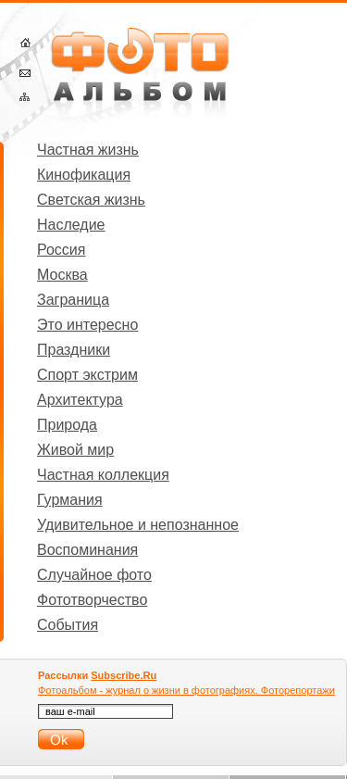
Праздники (73, 350)
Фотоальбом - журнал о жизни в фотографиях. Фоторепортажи (186, 690)
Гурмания (70, 500)
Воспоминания (87, 550)
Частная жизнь (88, 149)
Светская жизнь (91, 199)
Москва (62, 275)
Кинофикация (83, 174)
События (67, 625)
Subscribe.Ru (123, 675)
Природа (67, 425)
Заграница (73, 300)
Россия (61, 250)
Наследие (71, 224)
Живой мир (75, 450)
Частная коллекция (103, 475)
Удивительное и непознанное (138, 525)
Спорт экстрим (87, 375)
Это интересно (87, 325)
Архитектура (80, 400)
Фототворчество (92, 600)
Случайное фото (94, 575)
